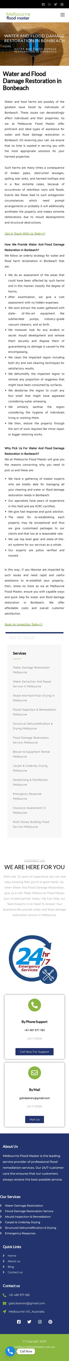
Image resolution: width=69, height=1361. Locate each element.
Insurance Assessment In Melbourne (29, 810)
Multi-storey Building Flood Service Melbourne (31, 824)
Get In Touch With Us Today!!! (25, 233)
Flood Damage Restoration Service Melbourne (31, 740)
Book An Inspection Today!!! (23, 624)
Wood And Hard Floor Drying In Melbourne (34, 698)
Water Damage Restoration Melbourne (31, 670)
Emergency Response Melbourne (27, 796)
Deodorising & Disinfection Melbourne (30, 782)
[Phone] (10, 1351)
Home (7, 46)
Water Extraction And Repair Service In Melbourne (32, 684)
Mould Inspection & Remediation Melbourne (34, 712)
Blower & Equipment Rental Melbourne (31, 754)
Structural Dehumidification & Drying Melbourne (33, 726)
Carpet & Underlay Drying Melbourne (30, 768)
